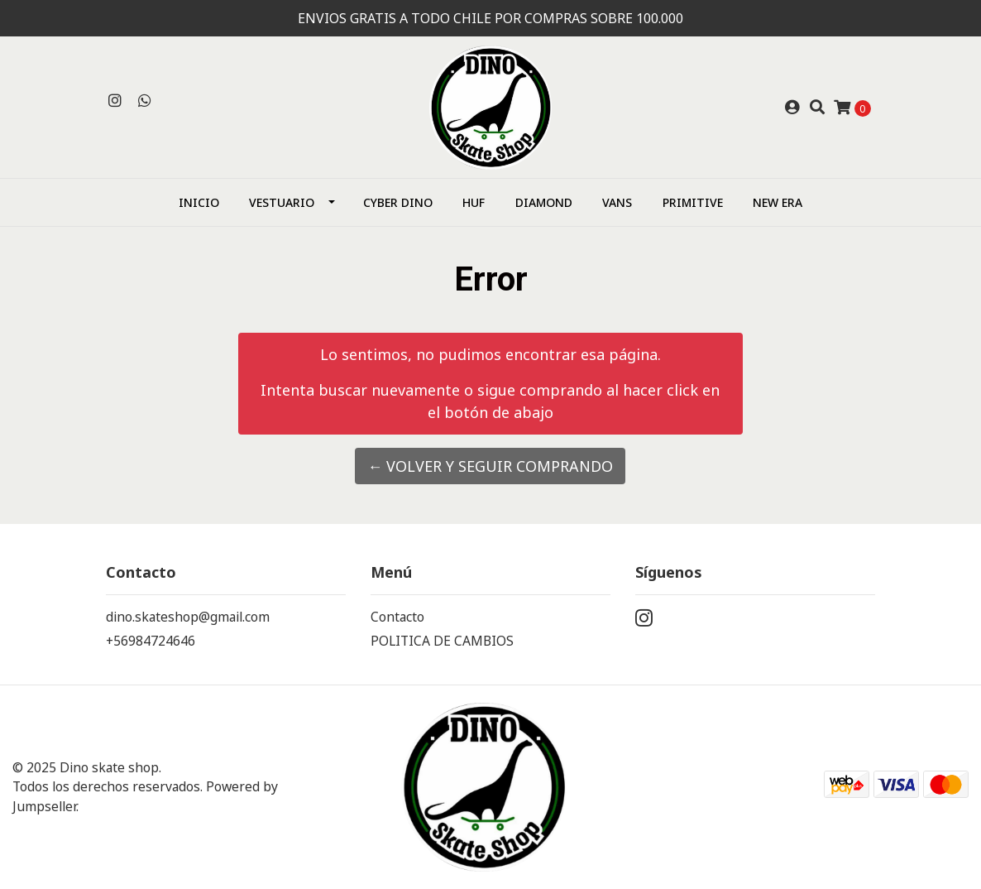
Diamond (543, 202)
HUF (473, 202)
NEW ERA (777, 202)
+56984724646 (150, 641)
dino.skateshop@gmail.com (188, 617)
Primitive (693, 202)
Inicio (199, 202)
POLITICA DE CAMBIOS (442, 641)
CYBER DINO (398, 202)
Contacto (397, 617)
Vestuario (281, 202)
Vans (617, 202)
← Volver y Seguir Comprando (490, 466)
